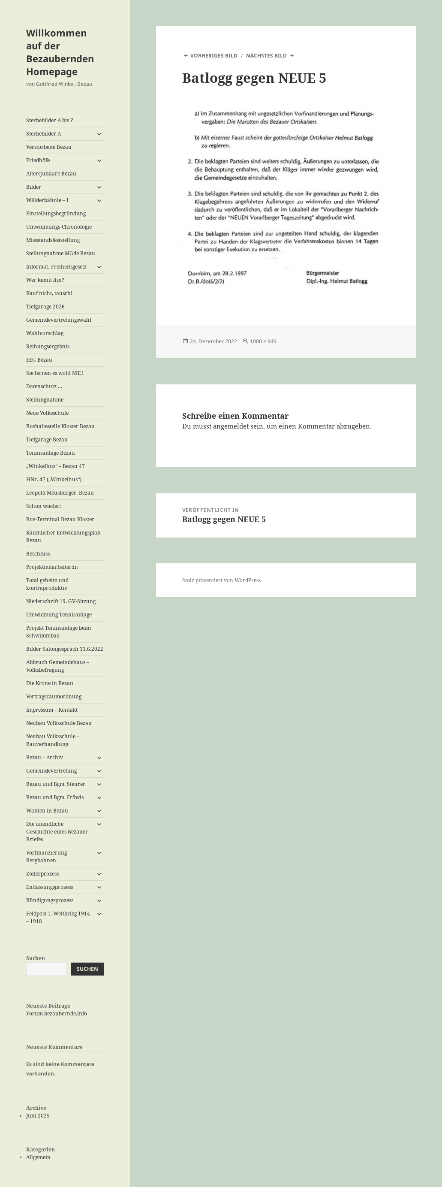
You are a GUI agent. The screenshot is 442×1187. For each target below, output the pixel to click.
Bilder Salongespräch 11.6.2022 (64, 648)
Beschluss (38, 553)
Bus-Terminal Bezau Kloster (60, 519)
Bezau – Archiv (44, 757)
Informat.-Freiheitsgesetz (56, 266)
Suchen (35, 958)
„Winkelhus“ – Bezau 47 (55, 466)
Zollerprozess (42, 873)
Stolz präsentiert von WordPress (221, 580)
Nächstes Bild (266, 55)
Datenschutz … (44, 386)
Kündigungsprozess (49, 900)
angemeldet (231, 426)
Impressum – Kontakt (52, 709)
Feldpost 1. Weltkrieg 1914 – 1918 (58, 917)
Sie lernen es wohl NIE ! (55, 373)
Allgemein (38, 1157)
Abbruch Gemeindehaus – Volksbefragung (57, 666)
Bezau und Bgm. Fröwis (55, 797)
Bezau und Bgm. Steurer (55, 784)
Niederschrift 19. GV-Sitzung (61, 601)
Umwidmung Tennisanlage (59, 614)
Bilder (33, 186)
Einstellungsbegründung (56, 213)
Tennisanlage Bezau (50, 452)
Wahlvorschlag (44, 333)
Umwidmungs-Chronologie (59, 226)
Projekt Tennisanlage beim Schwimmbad (58, 631)
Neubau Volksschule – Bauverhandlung (52, 740)
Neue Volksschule (47, 413)
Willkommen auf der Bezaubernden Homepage (60, 52)
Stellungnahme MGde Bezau (60, 253)
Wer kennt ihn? (45, 280)
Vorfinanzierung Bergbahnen (46, 856)
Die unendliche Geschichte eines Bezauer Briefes (57, 831)
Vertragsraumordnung (53, 696)
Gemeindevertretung (51, 770)
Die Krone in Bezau (49, 683)
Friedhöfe (38, 160)
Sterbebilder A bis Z (49, 120)
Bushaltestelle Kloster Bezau (60, 426)
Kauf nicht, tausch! (49, 293)
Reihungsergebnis (47, 346)
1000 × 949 (263, 341)
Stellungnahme (44, 399)
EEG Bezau (39, 359)
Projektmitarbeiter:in (52, 567)
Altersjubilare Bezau (51, 173)
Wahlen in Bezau (47, 810)
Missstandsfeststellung (53, 240)
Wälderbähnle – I (47, 200)
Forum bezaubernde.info (56, 1013)
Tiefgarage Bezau (47, 439)
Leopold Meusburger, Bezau (60, 492)
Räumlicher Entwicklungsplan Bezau (63, 536)
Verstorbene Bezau (49, 147)
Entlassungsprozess (49, 887)
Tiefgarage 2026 (45, 306)
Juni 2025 (38, 1115)
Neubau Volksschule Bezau (59, 723)
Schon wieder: (43, 506)
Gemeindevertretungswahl (58, 319)
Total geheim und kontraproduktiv (47, 584)
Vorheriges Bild (214, 55)
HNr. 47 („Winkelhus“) (53, 479)
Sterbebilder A (43, 133)
